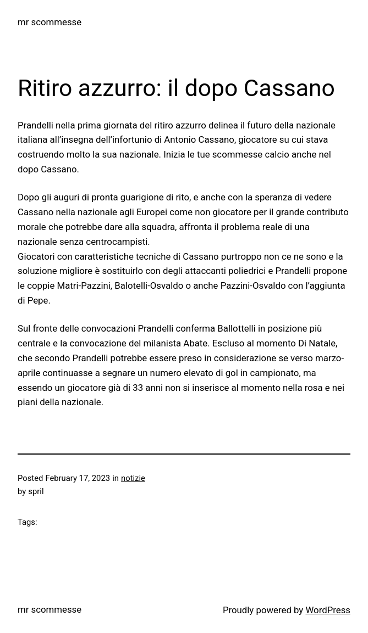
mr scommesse (49, 21)
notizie (133, 478)
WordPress (327, 609)
